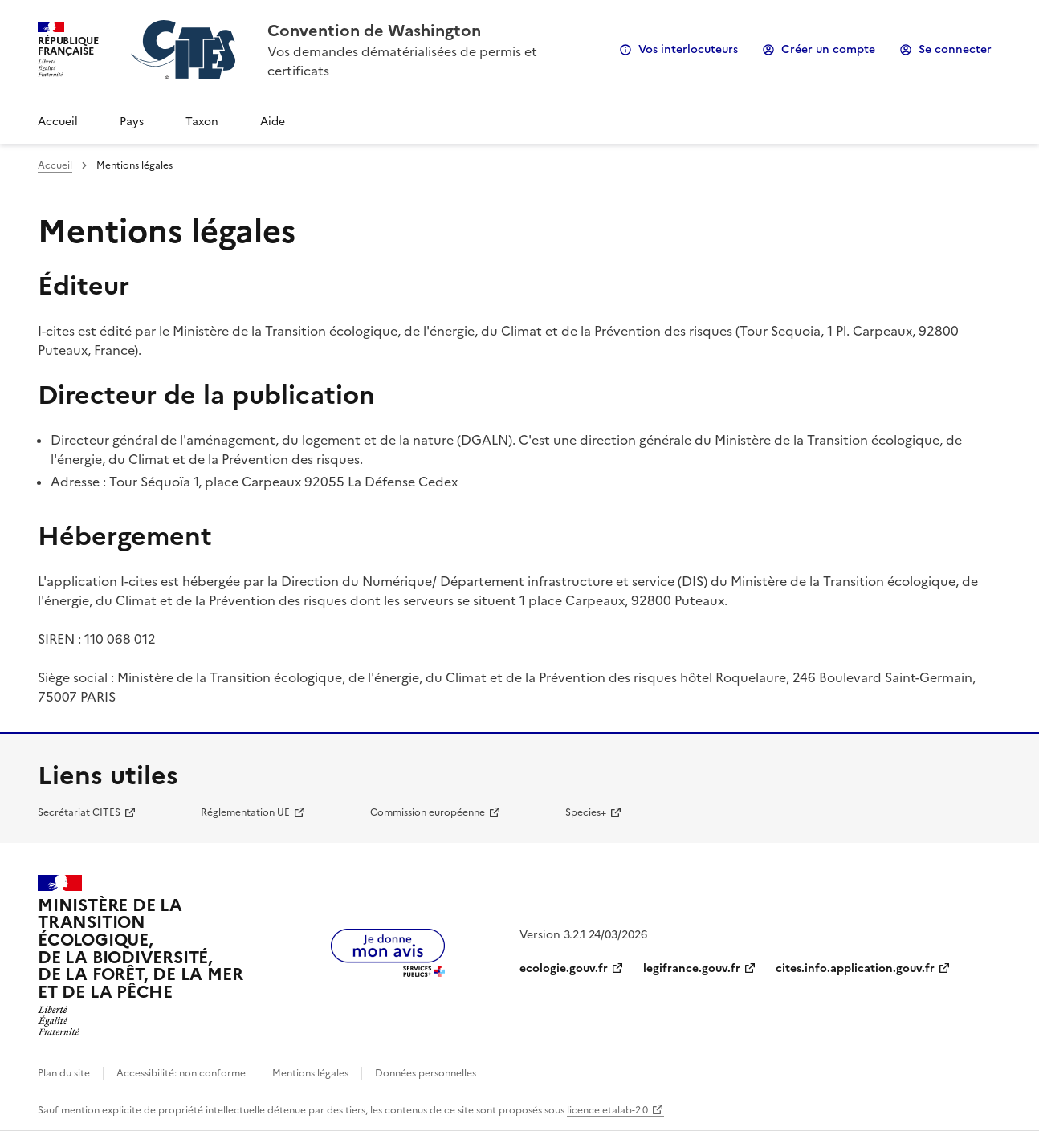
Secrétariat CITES (79, 812)
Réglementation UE (245, 812)
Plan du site (64, 1073)
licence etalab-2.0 (607, 1110)
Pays (132, 121)
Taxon (201, 121)
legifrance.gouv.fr (691, 968)
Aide (272, 121)
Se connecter (955, 49)
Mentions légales (310, 1073)
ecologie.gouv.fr (564, 968)
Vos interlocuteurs (688, 49)
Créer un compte (828, 49)
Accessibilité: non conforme (181, 1073)
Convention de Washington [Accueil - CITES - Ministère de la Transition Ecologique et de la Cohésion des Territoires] (374, 30)
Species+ (585, 812)
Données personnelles (425, 1073)
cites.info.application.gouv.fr (855, 968)
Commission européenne (427, 812)
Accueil (58, 121)
